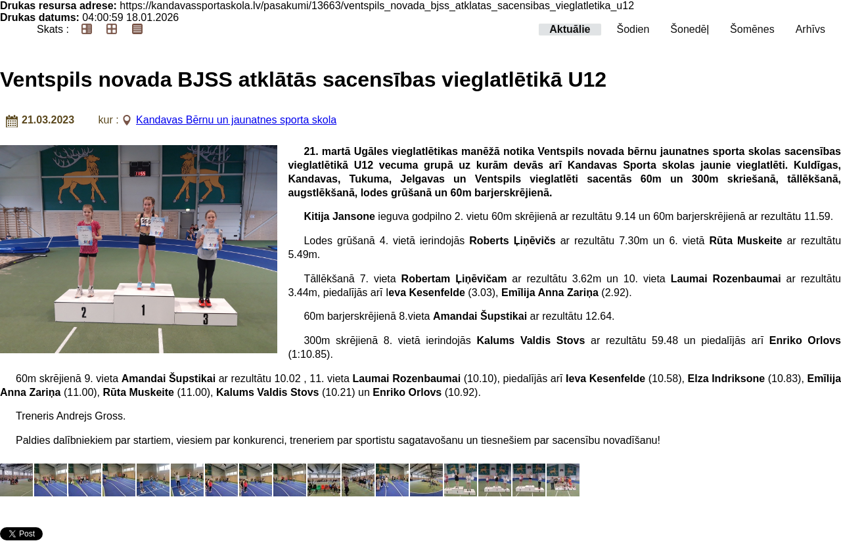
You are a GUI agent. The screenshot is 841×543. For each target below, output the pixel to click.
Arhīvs (810, 29)
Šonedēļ (689, 29)
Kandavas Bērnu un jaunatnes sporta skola (236, 119)
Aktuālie (569, 29)
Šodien (633, 29)
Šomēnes (752, 29)
